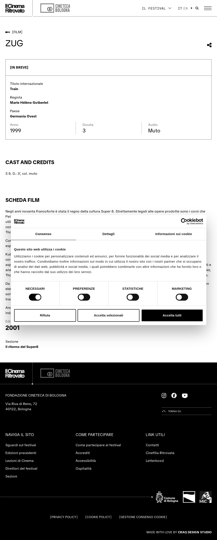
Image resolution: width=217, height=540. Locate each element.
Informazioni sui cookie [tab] (173, 234)
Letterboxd (155, 460)
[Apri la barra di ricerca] (197, 8)
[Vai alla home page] (15, 8)
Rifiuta (45, 315)
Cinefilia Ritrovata (160, 453)
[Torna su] (171, 411)
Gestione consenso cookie (143, 517)
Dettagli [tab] (109, 234)
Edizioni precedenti (20, 453)
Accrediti (83, 453)
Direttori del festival (21, 468)
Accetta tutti (172, 315)
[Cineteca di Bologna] (55, 373)
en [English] (185, 8)
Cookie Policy (98, 517)
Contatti (152, 445)
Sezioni (11, 476)
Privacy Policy (63, 517)
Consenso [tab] (43, 234)
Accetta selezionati (108, 315)
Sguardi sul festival (20, 445)
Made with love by (179, 532)
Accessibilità (86, 460)
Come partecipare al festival (98, 445)
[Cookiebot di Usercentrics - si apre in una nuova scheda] (184, 221)
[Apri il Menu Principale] (208, 8)
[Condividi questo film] (209, 45)
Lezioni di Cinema (19, 460)
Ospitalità (83, 468)
